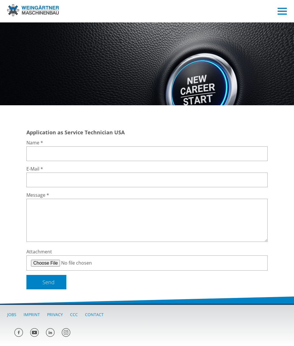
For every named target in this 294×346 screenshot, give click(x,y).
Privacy (55, 314)
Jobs (11, 314)
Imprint (32, 314)
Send (48, 282)
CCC (74, 314)
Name (34, 142)
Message (37, 195)
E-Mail (34, 169)
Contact (94, 314)
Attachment (39, 251)
